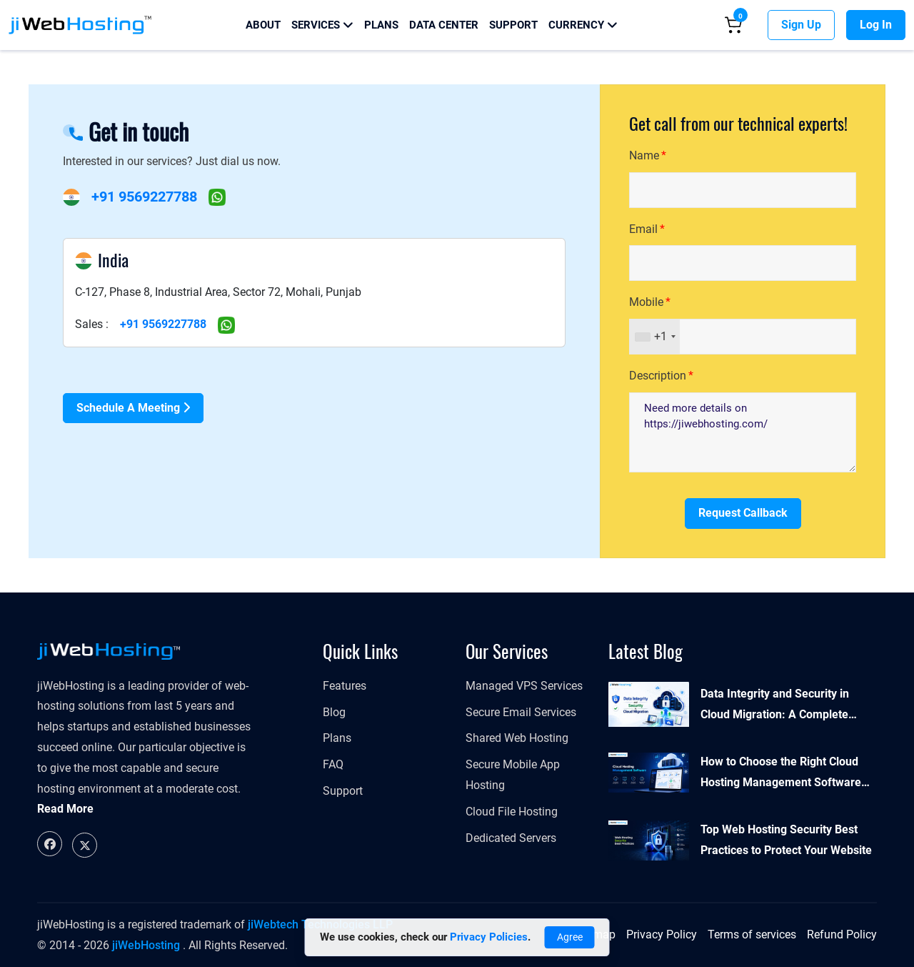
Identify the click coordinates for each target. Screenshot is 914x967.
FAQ (333, 764)
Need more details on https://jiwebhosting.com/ (742, 432)
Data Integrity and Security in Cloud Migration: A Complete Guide (774, 706)
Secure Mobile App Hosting (513, 775)
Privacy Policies (489, 937)
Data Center (443, 25)
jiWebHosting (146, 945)
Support (513, 25)
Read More (65, 808)
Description (657, 375)
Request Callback (743, 513)
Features (344, 686)
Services (322, 25)
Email (643, 229)
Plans (381, 25)
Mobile (646, 302)
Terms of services (752, 934)
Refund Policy (842, 934)
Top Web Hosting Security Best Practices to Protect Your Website (786, 840)
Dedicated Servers (511, 838)
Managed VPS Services (524, 686)
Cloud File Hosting (512, 811)
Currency (583, 25)
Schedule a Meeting (133, 408)
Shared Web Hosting (517, 738)
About (263, 25)
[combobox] (655, 336)
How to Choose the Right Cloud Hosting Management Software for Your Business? (780, 774)
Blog (334, 712)
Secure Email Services (521, 712)
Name (644, 155)
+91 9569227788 (144, 196)
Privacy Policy (661, 934)
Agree (570, 937)
